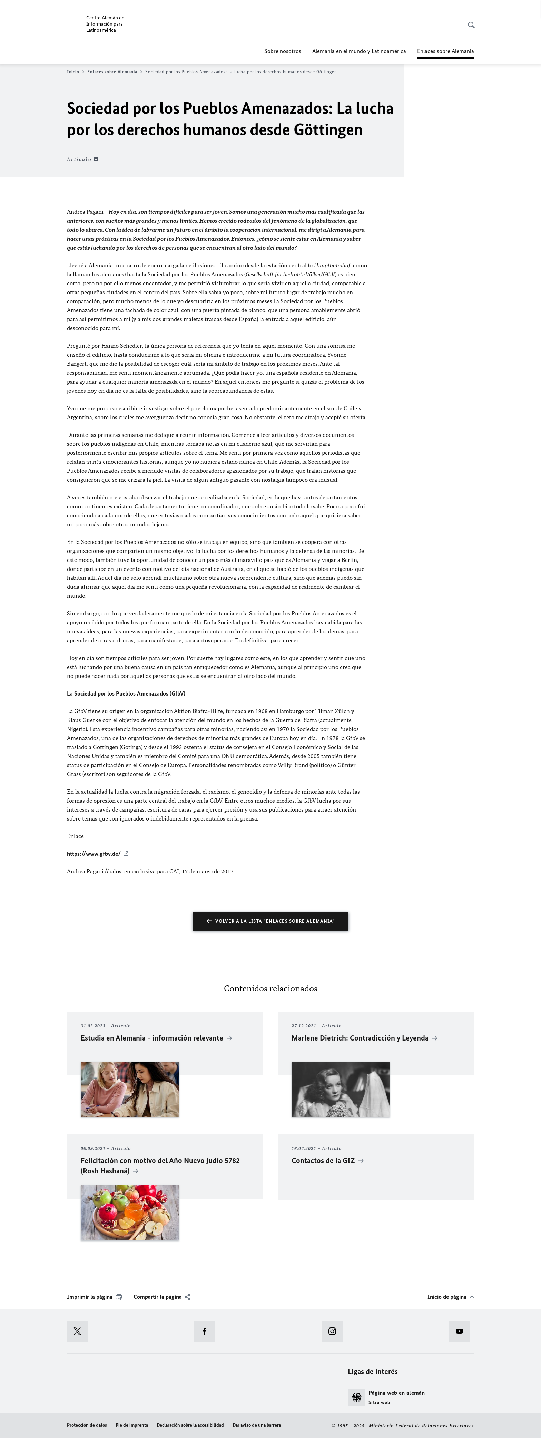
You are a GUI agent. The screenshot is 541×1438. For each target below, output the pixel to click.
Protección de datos (87, 1425)
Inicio (75, 72)
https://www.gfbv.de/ (94, 853)
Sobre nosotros (282, 51)
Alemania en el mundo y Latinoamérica (359, 51)
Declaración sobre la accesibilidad (190, 1425)
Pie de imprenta (132, 1425)
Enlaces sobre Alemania (114, 72)
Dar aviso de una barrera (257, 1425)
